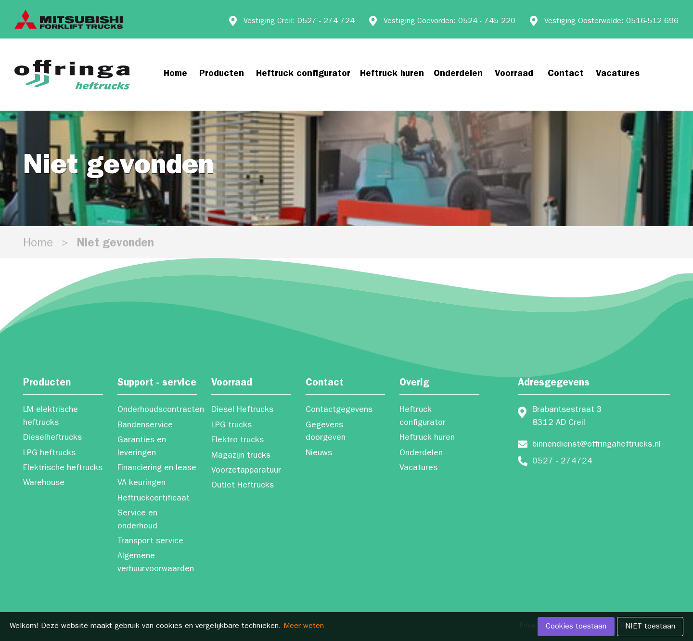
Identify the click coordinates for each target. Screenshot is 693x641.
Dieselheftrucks (52, 438)
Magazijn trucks (240, 456)
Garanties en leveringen (141, 447)
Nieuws (319, 453)
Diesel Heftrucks (242, 410)
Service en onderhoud (137, 520)
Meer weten (303, 626)
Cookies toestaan (576, 627)
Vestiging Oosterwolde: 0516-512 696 (611, 22)
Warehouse (43, 483)
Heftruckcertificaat (153, 499)
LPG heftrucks (49, 453)
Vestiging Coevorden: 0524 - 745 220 (449, 22)
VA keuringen (141, 483)
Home (175, 74)
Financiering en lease (156, 468)
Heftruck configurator (303, 74)
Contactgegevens (339, 410)
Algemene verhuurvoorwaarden (155, 563)
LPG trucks (231, 426)
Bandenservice (145, 426)
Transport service (150, 542)
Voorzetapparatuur (246, 471)
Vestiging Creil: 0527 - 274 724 (299, 22)
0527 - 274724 (562, 462)
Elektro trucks (237, 440)
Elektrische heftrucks (63, 468)
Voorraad (514, 74)
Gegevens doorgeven (326, 432)
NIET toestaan (650, 627)
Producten (221, 74)
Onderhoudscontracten (157, 410)
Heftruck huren (392, 74)
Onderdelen (458, 74)
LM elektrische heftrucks (50, 416)
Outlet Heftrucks (242, 486)
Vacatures (618, 74)
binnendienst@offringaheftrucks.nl (596, 445)
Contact (566, 74)
